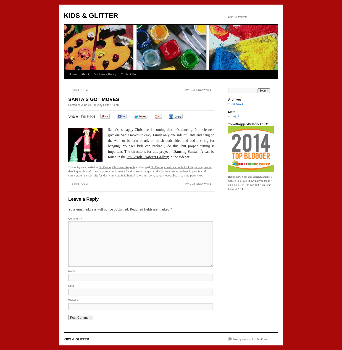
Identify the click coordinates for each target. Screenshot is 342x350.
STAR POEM (78, 90)
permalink (196, 175)
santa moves (163, 175)
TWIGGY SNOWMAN (199, 90)
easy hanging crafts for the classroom (159, 171)
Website (73, 300)
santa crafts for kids (96, 175)
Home (73, 74)
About (85, 74)
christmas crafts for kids (178, 167)
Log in (235, 116)
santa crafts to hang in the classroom (131, 175)
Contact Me (128, 74)
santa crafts (75, 175)
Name (72, 271)
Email (71, 285)
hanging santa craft (195, 171)
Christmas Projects (123, 167)
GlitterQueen (111, 105)
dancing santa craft (79, 171)
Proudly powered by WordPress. (250, 339)
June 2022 (237, 103)
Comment (75, 218)
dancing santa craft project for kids (114, 171)
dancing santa (203, 167)
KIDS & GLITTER (91, 15)
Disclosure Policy (105, 74)
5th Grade (105, 167)
